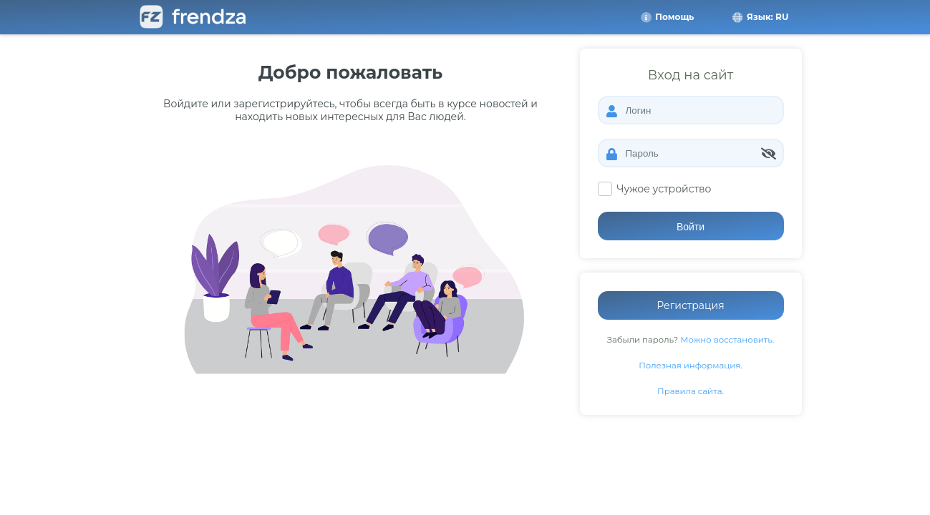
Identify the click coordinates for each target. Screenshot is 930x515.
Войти (690, 226)
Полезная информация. (690, 365)
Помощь (666, 17)
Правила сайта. (690, 391)
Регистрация (690, 305)
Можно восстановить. (727, 340)
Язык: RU (759, 17)
